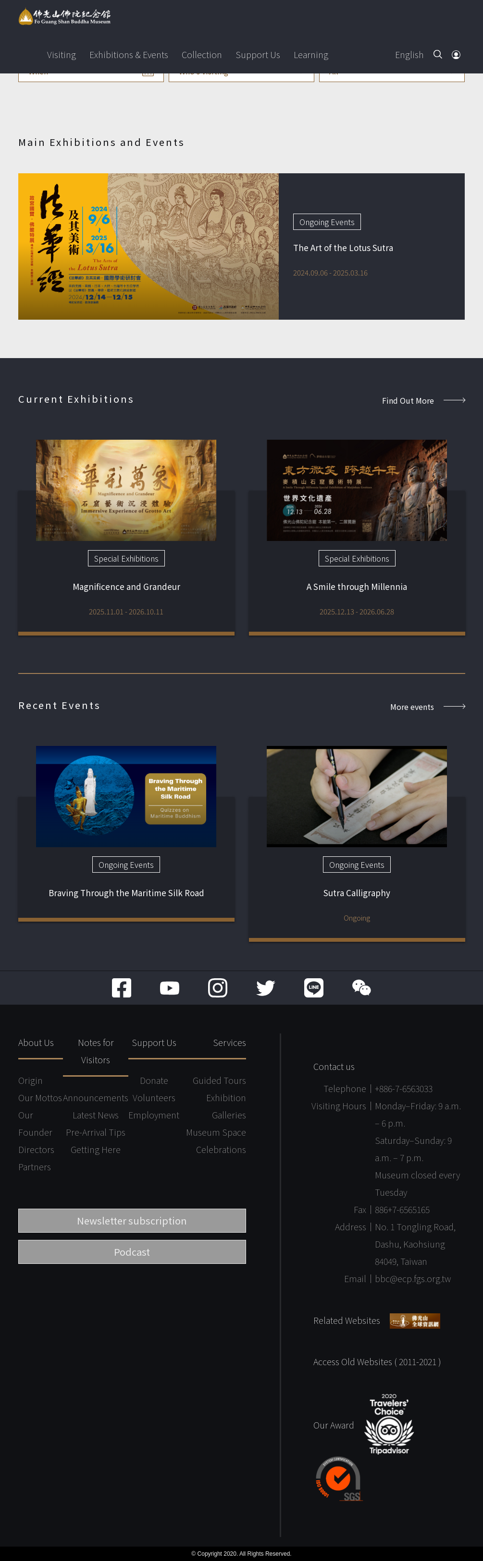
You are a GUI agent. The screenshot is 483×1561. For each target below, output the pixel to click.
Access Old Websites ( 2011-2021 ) (377, 1361)
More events (427, 706)
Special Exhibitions (126, 558)
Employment (153, 1114)
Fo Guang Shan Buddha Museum (64, 16)
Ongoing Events (327, 222)
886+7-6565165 (402, 1209)
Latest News (96, 1114)
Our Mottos (40, 1097)
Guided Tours (219, 1080)
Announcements (95, 1097)
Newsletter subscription (132, 1220)
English (409, 54)
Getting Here (96, 1149)
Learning (311, 54)
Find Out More (423, 400)
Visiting (61, 54)
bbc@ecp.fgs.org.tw (413, 1278)
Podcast (132, 1252)
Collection (202, 54)
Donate (154, 1080)
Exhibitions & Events (128, 54)
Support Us (257, 54)
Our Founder (35, 1123)
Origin (30, 1080)
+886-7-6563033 (404, 1088)
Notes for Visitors (96, 1051)
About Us (36, 1042)
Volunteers (154, 1097)
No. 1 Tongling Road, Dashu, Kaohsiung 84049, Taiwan (415, 1243)
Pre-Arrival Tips (95, 1132)
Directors (36, 1149)
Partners (34, 1166)
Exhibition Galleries (226, 1106)
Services (229, 1042)
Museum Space (216, 1132)
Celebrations (221, 1149)
